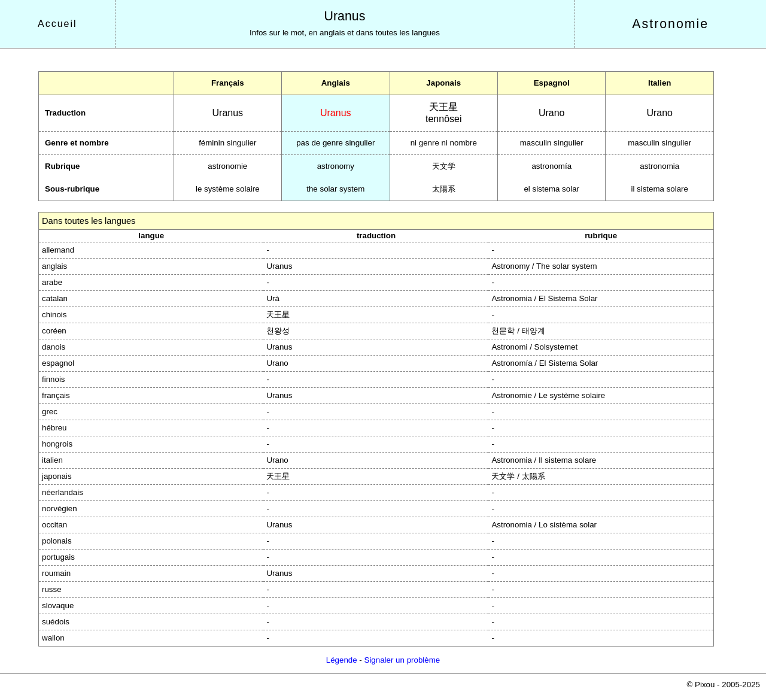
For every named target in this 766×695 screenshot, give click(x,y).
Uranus (345, 16)
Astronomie (670, 24)
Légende (341, 659)
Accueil (57, 24)
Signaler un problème (402, 659)
